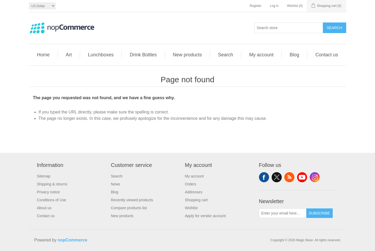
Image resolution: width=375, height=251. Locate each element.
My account (261, 54)
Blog (294, 54)
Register (256, 6)
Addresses (193, 192)
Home (43, 54)
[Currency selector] (42, 6)
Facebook (264, 177)
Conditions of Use (51, 200)
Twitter (277, 177)
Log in (274, 6)
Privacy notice (48, 192)
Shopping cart (196, 200)
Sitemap (43, 176)
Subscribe (319, 213)
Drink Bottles (143, 54)
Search (334, 28)
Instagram (315, 177)
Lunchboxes (101, 54)
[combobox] (288, 27)
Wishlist (191, 208)
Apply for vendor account (205, 216)
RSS (289, 177)
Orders (190, 184)
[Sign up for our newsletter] (283, 213)
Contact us (326, 54)
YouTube (302, 177)
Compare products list (129, 208)
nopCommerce (72, 240)
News (115, 184)
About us (44, 208)
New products (187, 54)
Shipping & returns (52, 184)
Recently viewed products (132, 200)
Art (69, 54)
